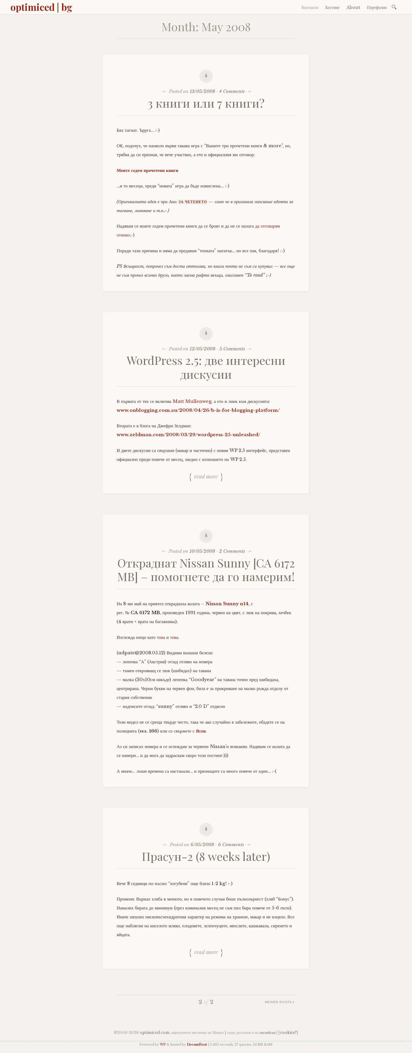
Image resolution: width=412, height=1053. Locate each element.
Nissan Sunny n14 (227, 604)
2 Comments (232, 551)
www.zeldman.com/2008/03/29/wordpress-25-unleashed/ (188, 435)
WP (163, 1044)
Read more (206, 476)
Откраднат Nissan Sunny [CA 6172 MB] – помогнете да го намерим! (206, 569)
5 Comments (232, 349)
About (353, 7)
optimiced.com (154, 1032)
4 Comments (232, 91)
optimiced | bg (41, 7)
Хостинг (332, 7)
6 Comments (231, 844)
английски (267, 1032)
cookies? (288, 1032)
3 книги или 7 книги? (206, 102)
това (161, 637)
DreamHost (197, 1044)
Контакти (309, 7)
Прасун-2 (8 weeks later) (206, 856)
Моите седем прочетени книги (147, 170)
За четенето (193, 202)
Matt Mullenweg (192, 401)
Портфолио (377, 7)
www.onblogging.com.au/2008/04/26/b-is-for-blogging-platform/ (198, 410)
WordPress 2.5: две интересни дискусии (206, 367)
